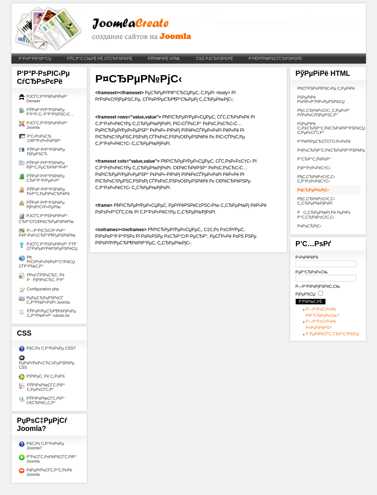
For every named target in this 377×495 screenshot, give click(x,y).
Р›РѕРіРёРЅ (307, 257)
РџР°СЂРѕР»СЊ (312, 272)
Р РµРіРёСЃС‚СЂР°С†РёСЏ (332, 334)
